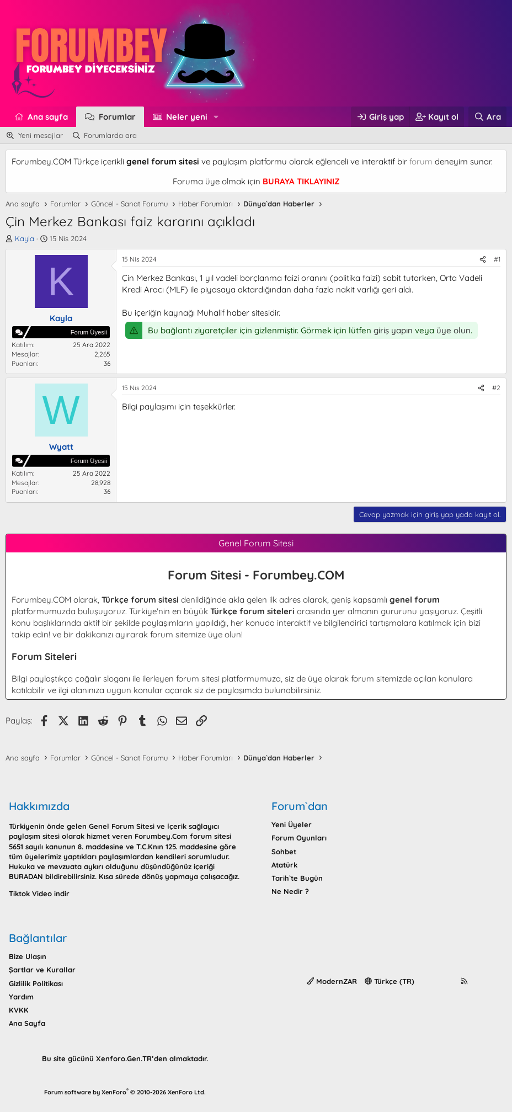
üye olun (453, 330)
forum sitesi (198, 678)
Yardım (21, 996)
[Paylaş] (483, 259)
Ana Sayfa (27, 1023)
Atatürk (284, 864)
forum (421, 161)
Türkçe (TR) (389, 981)
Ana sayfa (48, 116)
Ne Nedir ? (290, 891)
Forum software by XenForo (125, 1092)
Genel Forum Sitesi (121, 826)
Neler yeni (186, 116)
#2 (496, 388)
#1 (497, 259)
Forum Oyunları (299, 837)
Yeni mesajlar (40, 135)
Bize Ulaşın (27, 956)
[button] (216, 117)
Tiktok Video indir (39, 893)
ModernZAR (332, 981)
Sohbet (283, 851)
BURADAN (26, 876)
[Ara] (487, 117)
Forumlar (117, 116)
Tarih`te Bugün (297, 878)
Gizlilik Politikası (36, 983)
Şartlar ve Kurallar (42, 969)
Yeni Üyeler (291, 824)
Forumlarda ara (110, 135)
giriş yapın (393, 330)
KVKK (19, 1009)
